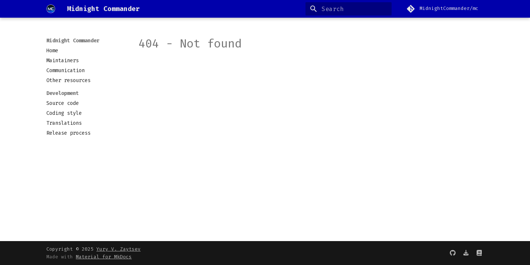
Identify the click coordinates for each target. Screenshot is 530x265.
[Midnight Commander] (50, 8)
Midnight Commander (72, 41)
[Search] (348, 8)
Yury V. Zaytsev (118, 249)
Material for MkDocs (104, 256)
